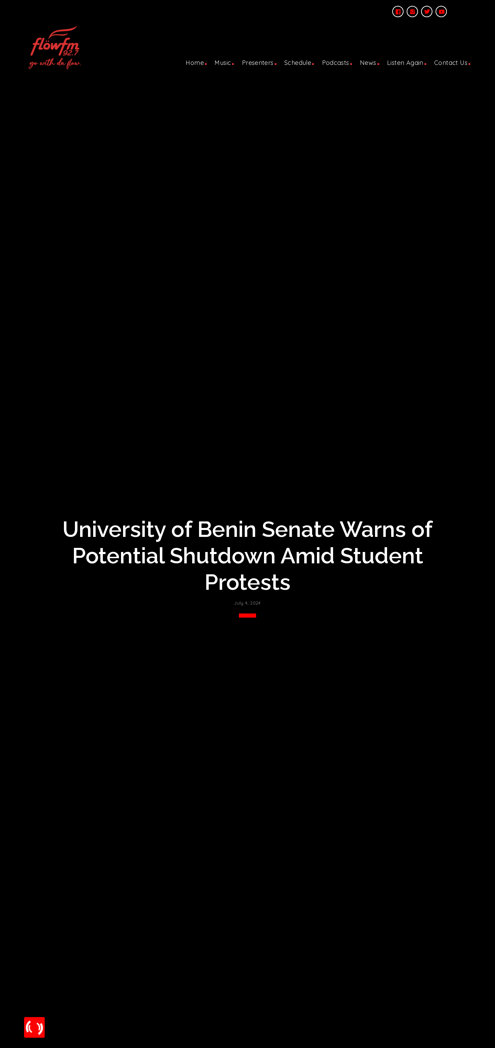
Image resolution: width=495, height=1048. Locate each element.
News (368, 63)
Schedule (297, 63)
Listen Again (405, 63)
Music (222, 63)
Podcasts (335, 63)
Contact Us (451, 63)
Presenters (258, 63)
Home (195, 63)
